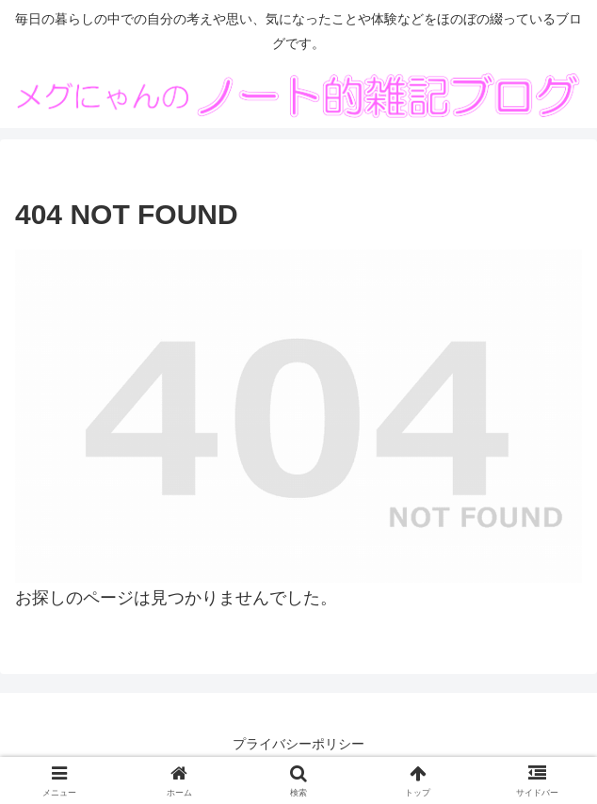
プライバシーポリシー (298, 743)
